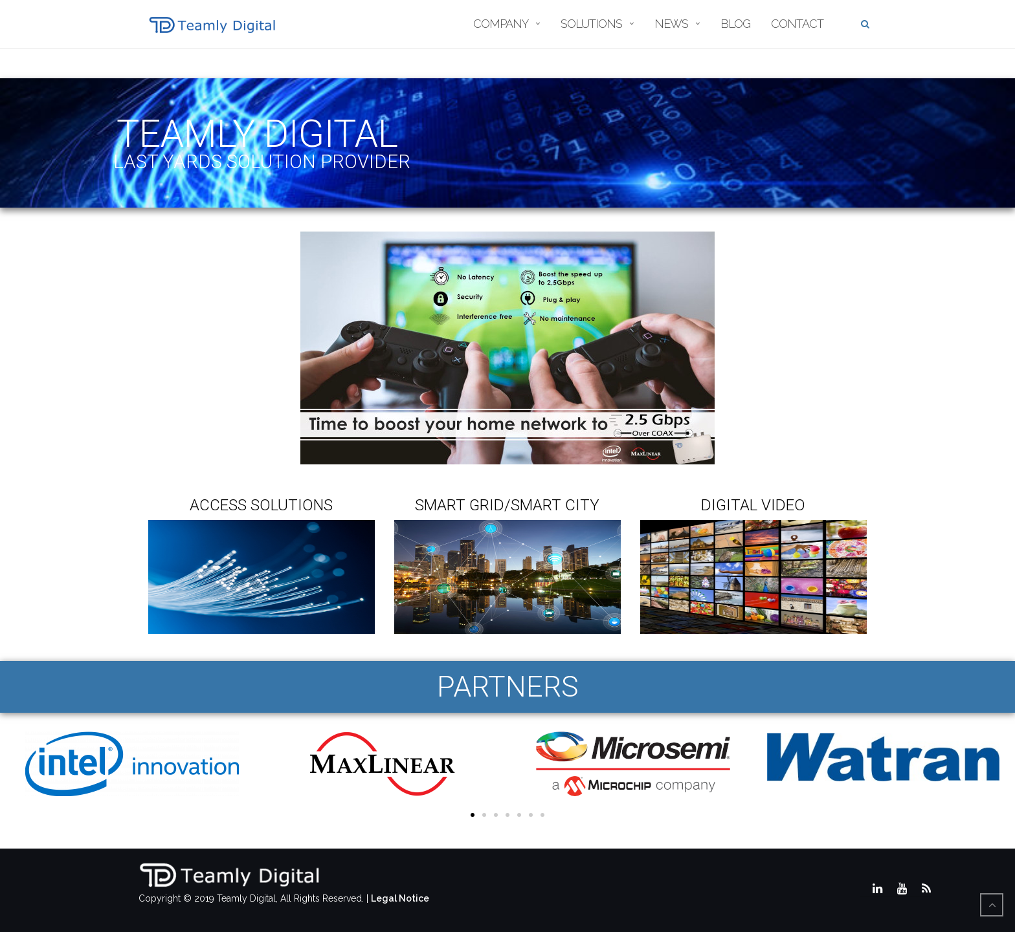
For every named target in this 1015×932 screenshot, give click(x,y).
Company (500, 23)
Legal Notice (400, 898)
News (671, 23)
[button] (472, 815)
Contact (797, 23)
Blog (735, 23)
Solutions (591, 23)
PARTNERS (508, 686)
